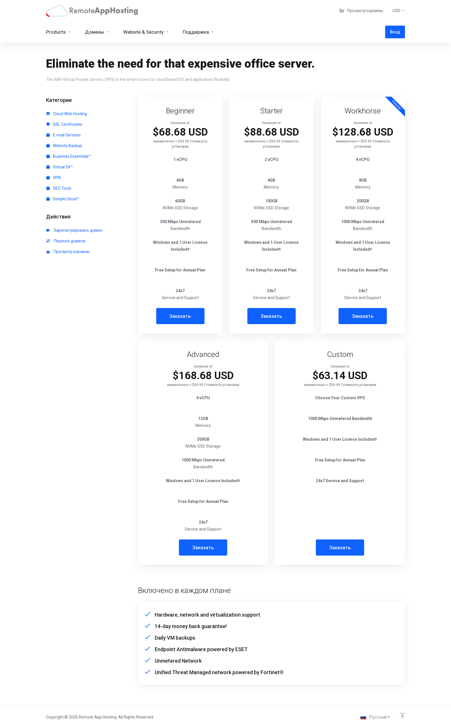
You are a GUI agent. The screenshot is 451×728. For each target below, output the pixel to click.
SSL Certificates (64, 124)
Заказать (180, 316)
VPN (53, 177)
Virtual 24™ (59, 167)
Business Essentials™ (68, 156)
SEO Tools (58, 188)
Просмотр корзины (67, 251)
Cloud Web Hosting (66, 113)
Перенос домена (65, 241)
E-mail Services (63, 135)
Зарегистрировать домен (74, 230)
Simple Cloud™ (62, 199)
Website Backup (64, 145)
